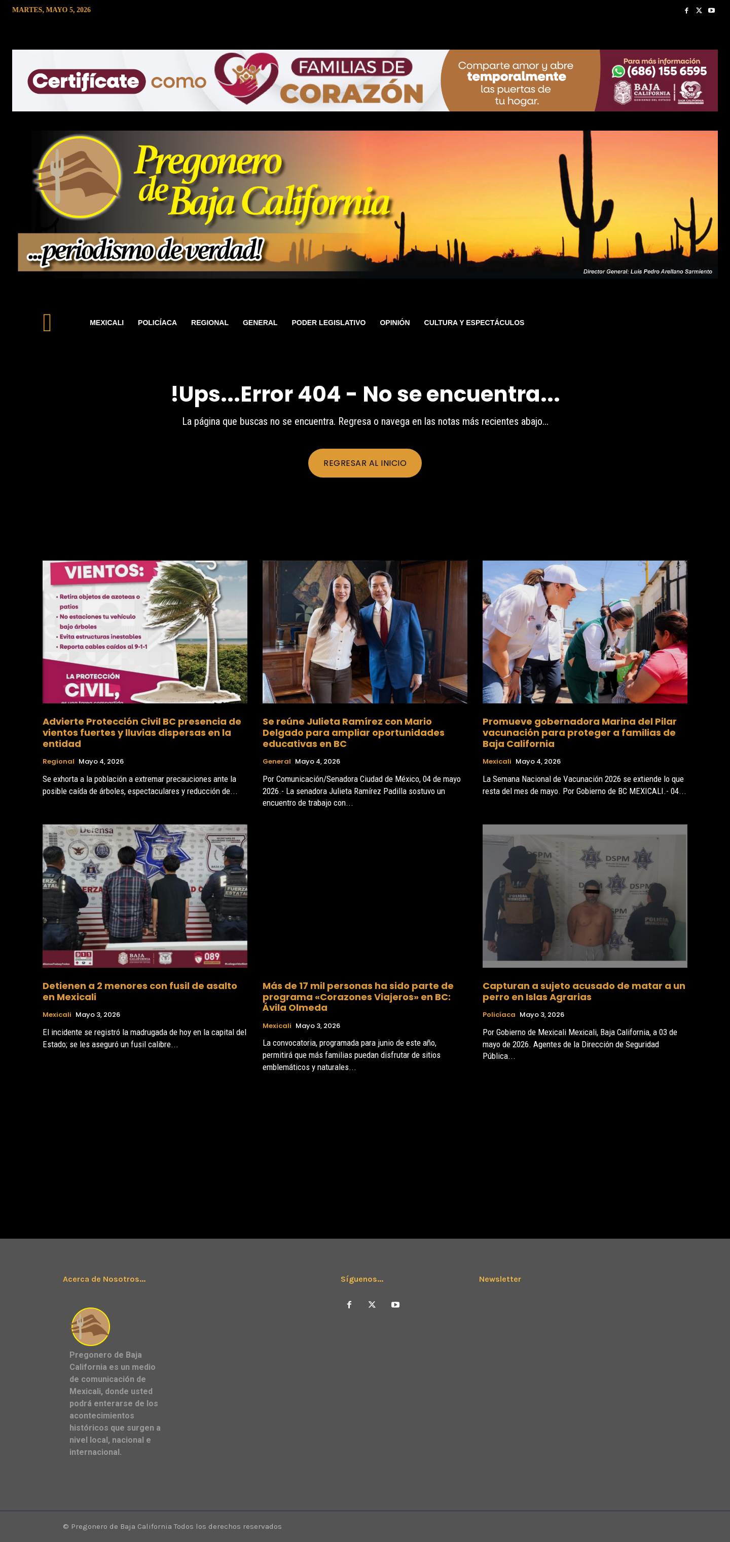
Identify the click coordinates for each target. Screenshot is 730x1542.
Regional (59, 762)
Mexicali (497, 762)
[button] (706, 322)
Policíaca (499, 1015)
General (277, 762)
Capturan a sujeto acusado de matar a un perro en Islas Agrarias (584, 991)
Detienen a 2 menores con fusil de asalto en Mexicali (140, 991)
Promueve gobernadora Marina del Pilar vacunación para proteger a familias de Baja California (580, 732)
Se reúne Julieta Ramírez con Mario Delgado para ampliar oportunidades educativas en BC (354, 732)
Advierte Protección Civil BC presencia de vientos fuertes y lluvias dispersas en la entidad (142, 732)
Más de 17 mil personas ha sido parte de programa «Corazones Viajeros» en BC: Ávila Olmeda (358, 996)
